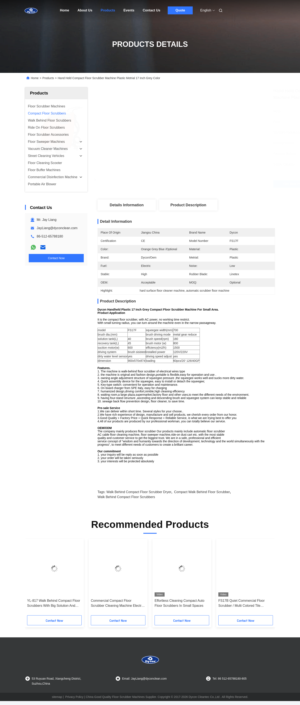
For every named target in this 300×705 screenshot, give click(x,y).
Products (108, 10)
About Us (85, 10)
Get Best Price (208, 184)
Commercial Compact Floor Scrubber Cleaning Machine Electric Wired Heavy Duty (117, 607)
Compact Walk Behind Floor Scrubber (202, 496)
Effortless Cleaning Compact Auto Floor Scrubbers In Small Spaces (179, 607)
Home (64, 10)
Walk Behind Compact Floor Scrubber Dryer (138, 496)
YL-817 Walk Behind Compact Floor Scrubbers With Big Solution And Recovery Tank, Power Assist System (53, 607)
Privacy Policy (74, 701)
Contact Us (151, 10)
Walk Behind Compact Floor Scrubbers (126, 501)
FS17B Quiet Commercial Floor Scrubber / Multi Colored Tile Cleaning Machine (241, 607)
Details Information (127, 205)
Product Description (188, 205)
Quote (180, 10)
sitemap (57, 701)
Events (128, 10)
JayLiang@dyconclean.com (57, 228)
